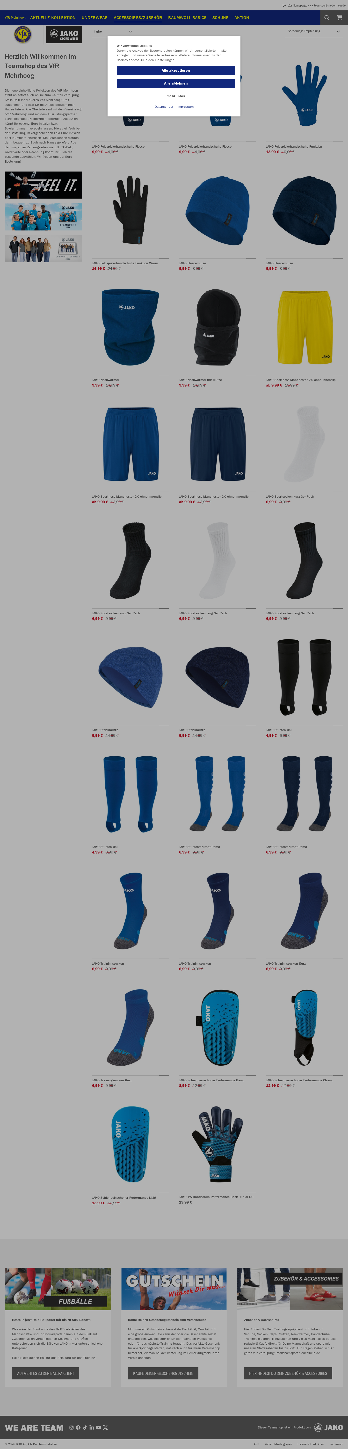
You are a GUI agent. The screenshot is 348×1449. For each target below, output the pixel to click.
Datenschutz (164, 106)
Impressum (185, 106)
